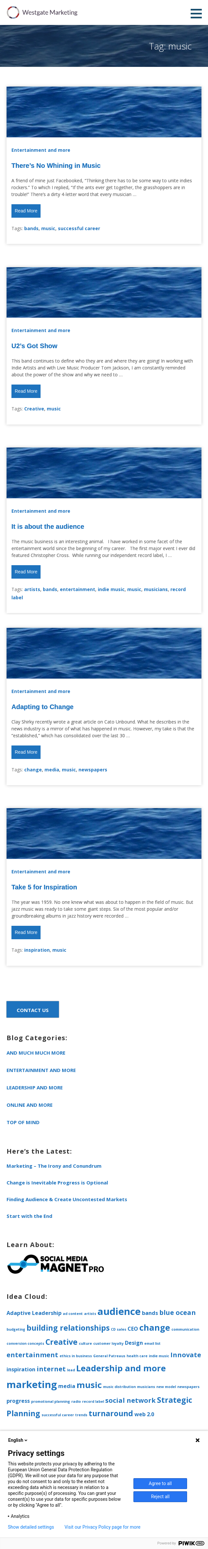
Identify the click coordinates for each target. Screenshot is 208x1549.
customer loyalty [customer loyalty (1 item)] (108, 1343)
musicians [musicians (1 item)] (146, 1386)
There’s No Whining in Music (56, 165)
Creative (34, 409)
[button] (198, 13)
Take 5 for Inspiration (44, 887)
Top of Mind (23, 1122)
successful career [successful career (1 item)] (58, 1415)
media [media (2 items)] (66, 1386)
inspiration (37, 950)
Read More (26, 210)
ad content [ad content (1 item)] (73, 1313)
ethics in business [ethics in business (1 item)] (76, 1356)
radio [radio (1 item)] (76, 1401)
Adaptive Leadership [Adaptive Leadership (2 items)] (34, 1313)
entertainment (77, 589)
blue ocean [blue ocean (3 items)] (177, 1312)
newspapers (92, 769)
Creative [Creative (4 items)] (61, 1342)
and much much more (36, 1052)
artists (32, 589)
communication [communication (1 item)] (185, 1329)
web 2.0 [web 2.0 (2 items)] (144, 1414)
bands (31, 228)
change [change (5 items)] (154, 1327)
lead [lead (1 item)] (71, 1370)
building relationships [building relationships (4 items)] (68, 1327)
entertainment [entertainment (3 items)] (32, 1354)
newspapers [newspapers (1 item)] (188, 1386)
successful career (79, 228)
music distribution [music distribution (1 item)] (119, 1386)
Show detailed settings (31, 1527)
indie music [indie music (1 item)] (159, 1356)
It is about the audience (47, 526)
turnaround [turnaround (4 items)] (111, 1413)
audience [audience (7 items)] (119, 1311)
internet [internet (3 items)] (51, 1368)
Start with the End (29, 1216)
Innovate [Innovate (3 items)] (185, 1354)
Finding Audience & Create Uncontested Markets (67, 1199)
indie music (111, 589)
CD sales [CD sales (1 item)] (118, 1329)
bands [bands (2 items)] (150, 1313)
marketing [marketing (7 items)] (32, 1384)
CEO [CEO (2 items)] (133, 1328)
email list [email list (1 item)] (152, 1343)
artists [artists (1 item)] (90, 1313)
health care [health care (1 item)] (137, 1356)
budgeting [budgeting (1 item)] (16, 1329)
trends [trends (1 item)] (81, 1415)
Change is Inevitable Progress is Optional (57, 1182)
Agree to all (160, 1483)
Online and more (30, 1105)
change (33, 769)
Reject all (160, 1496)
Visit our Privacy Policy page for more (102, 1527)
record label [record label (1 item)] (93, 1401)
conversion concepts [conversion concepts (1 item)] (25, 1343)
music (48, 228)
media (51, 769)
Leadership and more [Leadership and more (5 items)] (121, 1368)
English (18, 1440)
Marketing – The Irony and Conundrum (54, 1165)
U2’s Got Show (34, 345)
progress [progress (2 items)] (18, 1400)
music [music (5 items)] (89, 1385)
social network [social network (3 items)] (130, 1400)
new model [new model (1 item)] (166, 1386)
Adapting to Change (42, 706)
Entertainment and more (40, 150)
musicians (156, 589)
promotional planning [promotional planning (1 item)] (50, 1401)
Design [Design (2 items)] (134, 1342)
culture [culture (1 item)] (85, 1343)
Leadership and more (35, 1087)
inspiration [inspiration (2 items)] (21, 1369)
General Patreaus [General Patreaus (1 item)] (109, 1356)
